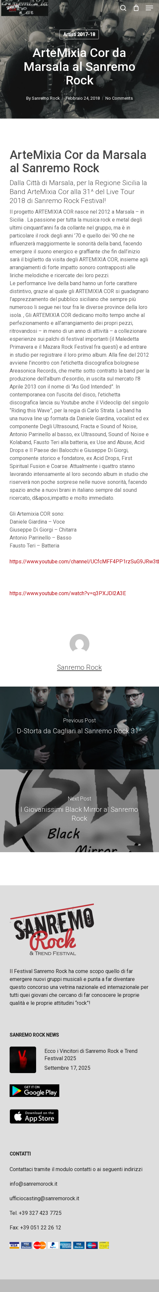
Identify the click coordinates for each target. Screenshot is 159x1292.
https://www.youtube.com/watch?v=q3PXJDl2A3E (68, 593)
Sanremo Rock (46, 98)
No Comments (119, 98)
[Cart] (136, 8)
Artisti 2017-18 (79, 34)
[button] (149, 8)
